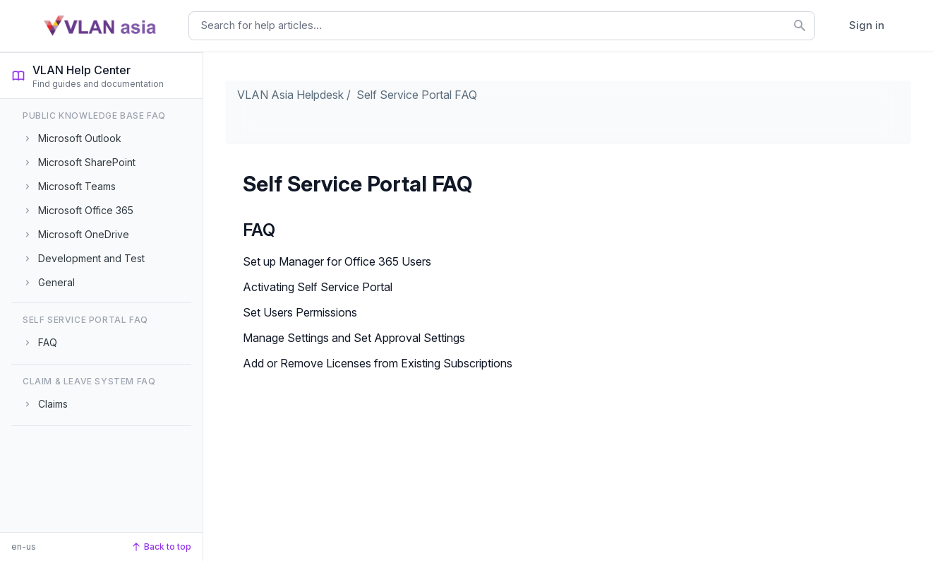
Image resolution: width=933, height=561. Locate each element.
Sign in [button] (866, 25)
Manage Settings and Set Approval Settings (354, 338)
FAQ (259, 230)
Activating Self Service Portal (317, 287)
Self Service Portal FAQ (416, 95)
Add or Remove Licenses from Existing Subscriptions (377, 363)
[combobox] (501, 25)
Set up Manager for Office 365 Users (337, 261)
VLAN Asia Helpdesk (290, 95)
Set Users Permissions (300, 312)
